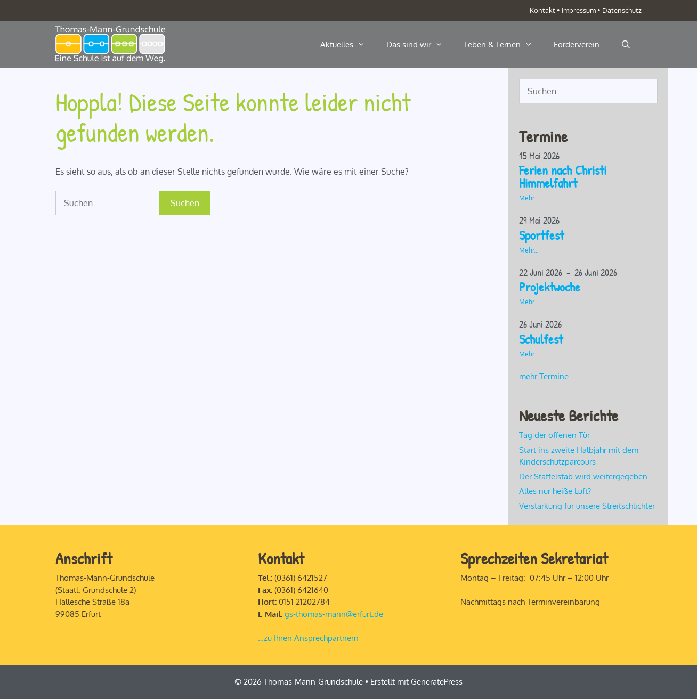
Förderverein (576, 44)
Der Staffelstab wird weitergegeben (583, 477)
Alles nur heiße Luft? (555, 491)
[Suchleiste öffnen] (626, 44)
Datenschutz (622, 10)
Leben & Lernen (503, 44)
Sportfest (541, 234)
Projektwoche (549, 286)
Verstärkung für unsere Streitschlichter (587, 506)
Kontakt (542, 10)
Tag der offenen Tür (554, 435)
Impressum (579, 10)
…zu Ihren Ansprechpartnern (308, 638)
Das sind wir (419, 44)
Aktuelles (348, 44)
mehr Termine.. (546, 376)
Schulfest (541, 338)
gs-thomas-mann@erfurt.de (334, 614)
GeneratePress (437, 682)
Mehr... (529, 198)
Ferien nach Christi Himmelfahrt (562, 176)
